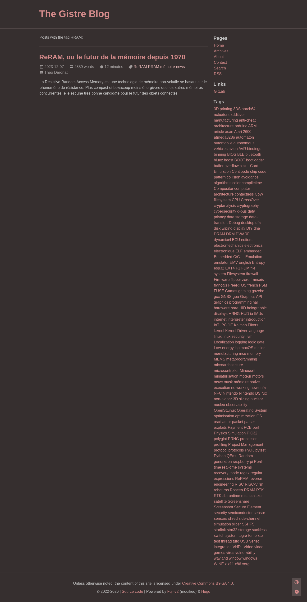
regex (244, 473)
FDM (245, 268)
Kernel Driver (236, 331)
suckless (259, 530)
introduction (256, 319)
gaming (244, 291)
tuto (236, 541)
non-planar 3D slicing (231, 399)
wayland (221, 558)
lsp (237, 348)
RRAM (153, 67)
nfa (263, 388)
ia (251, 314)
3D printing (223, 109)
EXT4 (230, 268)
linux (218, 336)
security (220, 513)
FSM (263, 285)
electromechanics (228, 245)
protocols (236, 450)
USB (244, 541)
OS (259, 416)
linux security (233, 336)
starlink (220, 530)
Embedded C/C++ (229, 257)
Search (220, 68)
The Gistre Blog (74, 14)
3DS (237, 109)
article (219, 132)
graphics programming (233, 302)
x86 (238, 564)
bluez (218, 160)
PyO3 (249, 450)
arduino (241, 126)
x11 (231, 564)
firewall (252, 274)
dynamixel (222, 240)
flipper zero (240, 280)
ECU (236, 240)
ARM (252, 126)
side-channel (249, 518)
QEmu (232, 456)
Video (248, 547)
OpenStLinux (225, 410)
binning (220, 154)
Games (231, 291)
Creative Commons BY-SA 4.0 (207, 583)
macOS (247, 348)
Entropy (258, 262)
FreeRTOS (237, 285)
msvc (218, 382)
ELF (239, 251)
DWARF (243, 234)
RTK (260, 490)
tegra (242, 536)
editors (246, 240)
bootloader (255, 160)
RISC (239, 484)
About (219, 57)
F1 (238, 268)
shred (233, 518)
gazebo (258, 291)
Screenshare (238, 501)
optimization (245, 416)
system (231, 536)
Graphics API (251, 297)
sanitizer (256, 496)
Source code (132, 591)
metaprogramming (241, 359)
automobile (223, 143)
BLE (240, 154)
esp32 (219, 268)
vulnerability (245, 553)
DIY (249, 228)
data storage (237, 217)
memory (254, 353)
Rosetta (236, 490)
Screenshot (223, 507)
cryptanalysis (225, 206)
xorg (245, 564)
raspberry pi (243, 462)
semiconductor (240, 513)
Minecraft (247, 371)
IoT (216, 325)
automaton (245, 137)
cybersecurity (225, 211)
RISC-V (251, 484)
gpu (236, 297)
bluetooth (253, 154)
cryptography (248, 206)
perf (256, 427)
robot (218, 490)
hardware (222, 308)
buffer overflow (226, 166)
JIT (230, 325)
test (217, 541)
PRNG (233, 439)
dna (257, 228)
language (256, 331)
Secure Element (247, 507)
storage (244, 530)
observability (236, 405)
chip (253, 171)
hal (255, 302)
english (245, 262)
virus (230, 553)
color (236, 183)
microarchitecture (228, 365)
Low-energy (224, 348)
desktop (247, 223)
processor (248, 439)
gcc (217, 297)
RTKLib (220, 496)
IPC (223, 325)
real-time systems (237, 467)
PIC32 (252, 433)
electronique (224, 251)
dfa (258, 223)
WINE (219, 564)
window (235, 558)
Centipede (240, 171)
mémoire (167, 67)
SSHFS (248, 524)
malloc (259, 348)
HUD (245, 314)
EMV (234, 262)
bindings (254, 149)
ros (226, 490)
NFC (218, 393)
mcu (242, 353)
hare (234, 308)
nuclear (257, 399)
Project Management (245, 444)
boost (228, 160)
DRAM (219, 234)
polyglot (220, 439)
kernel (219, 331)
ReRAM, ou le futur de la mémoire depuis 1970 (112, 57)
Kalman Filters (246, 325)
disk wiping (223, 228)
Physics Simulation (230, 433)
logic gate (256, 342)
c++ (246, 166)
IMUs (258, 314)
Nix (264, 393)
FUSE (219, 291)
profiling (220, 444)
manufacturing (226, 353)
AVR (242, 149)
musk (228, 382)
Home (219, 45)
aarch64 (249, 109)
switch (219, 536)
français (220, 285)
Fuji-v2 (173, 591)
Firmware (222, 280)
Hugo (205, 591)
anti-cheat (247, 120)
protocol (220, 450)
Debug (234, 223)
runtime (234, 496)
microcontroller (226, 371)
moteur (245, 376)
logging (241, 342)
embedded (253, 251)
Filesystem (236, 274)
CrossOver (250, 200)
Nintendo (230, 393)
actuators (221, 115)
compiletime (252, 183)
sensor (259, 513)
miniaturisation (226, 376)
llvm (249, 336)
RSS (218, 74)
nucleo (219, 405)
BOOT (239, 160)
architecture (224, 126)
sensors (220, 518)
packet (237, 422)
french (252, 285)
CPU (236, 200)
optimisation (224, 416)
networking (240, 388)
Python (220, 456)
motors (258, 376)
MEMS (219, 359)
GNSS (226, 297)
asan (229, 132)
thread (226, 541)
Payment (235, 427)
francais (257, 280)
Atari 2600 (243, 132)
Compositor (223, 189)
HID (242, 308)
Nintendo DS (250, 393)
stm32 (232, 530)
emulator (221, 262)
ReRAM (140, 67)
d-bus (242, 211)
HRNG (234, 314)
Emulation (253, 257)
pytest (260, 450)
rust (244, 496)
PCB (248, 427)
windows (250, 558)
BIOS (231, 154)
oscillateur (222, 422)
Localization (224, 342)
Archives (221, 51)
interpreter (236, 319)
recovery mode (226, 473)
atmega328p (224, 137)
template (255, 536)
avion (233, 149)
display (239, 228)
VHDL (238, 547)
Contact (220, 62)
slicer (236, 524)
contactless (244, 194)
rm (261, 484)
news (180, 67)
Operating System (252, 410)
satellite (220, 501)
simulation (222, 524)
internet (220, 319)
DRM (230, 234)
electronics (253, 245)
